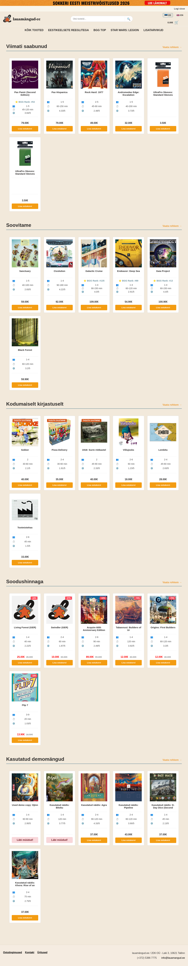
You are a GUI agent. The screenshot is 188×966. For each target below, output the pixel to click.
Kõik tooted (34, 30)
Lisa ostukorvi (25, 129)
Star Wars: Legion (125, 30)
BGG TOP (99, 30)
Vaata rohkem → (172, 47)
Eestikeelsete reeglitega (68, 30)
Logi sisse (179, 8)
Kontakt (29, 952)
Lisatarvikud (153, 30)
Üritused (42, 952)
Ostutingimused (12, 952)
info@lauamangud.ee (173, 958)
